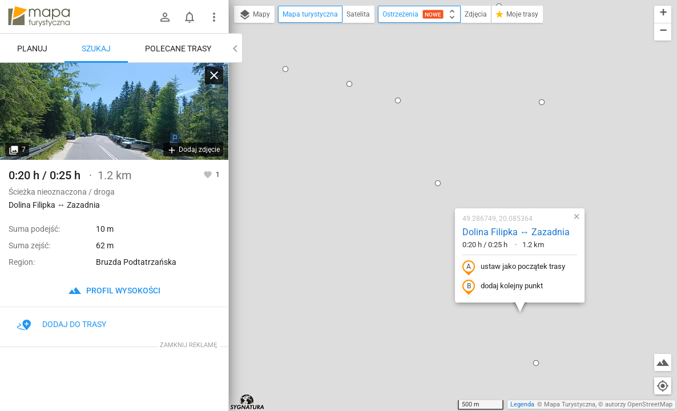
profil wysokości (114, 290)
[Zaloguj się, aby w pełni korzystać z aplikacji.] (209, 174)
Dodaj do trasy (61, 324)
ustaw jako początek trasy (446, 156)
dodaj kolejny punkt (435, 175)
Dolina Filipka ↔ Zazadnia (448, 120)
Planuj (32, 48)
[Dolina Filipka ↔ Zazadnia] (114, 111)
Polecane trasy (178, 48)
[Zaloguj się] (165, 17)
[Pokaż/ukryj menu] (214, 17)
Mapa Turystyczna (569, 404)
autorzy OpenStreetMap (638, 404)
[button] (370, 72)
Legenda (522, 404)
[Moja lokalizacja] (662, 385)
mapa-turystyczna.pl (39, 16)
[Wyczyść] (214, 75)
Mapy (254, 15)
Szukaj (96, 48)
